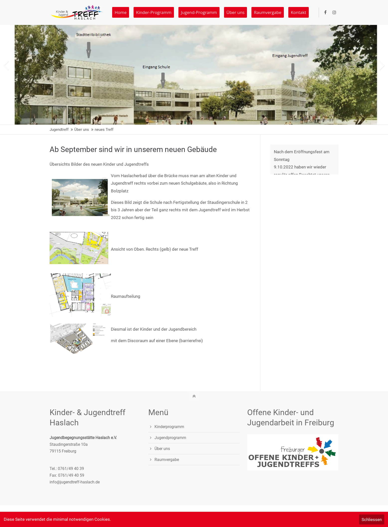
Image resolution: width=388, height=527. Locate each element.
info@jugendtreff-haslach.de (75, 482)
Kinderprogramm (169, 426)
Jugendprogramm (170, 437)
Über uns (162, 448)
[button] (382, 61)
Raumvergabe (167, 459)
